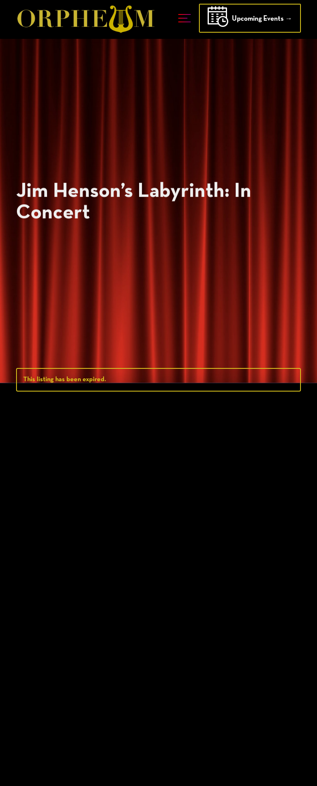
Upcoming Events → (250, 19)
